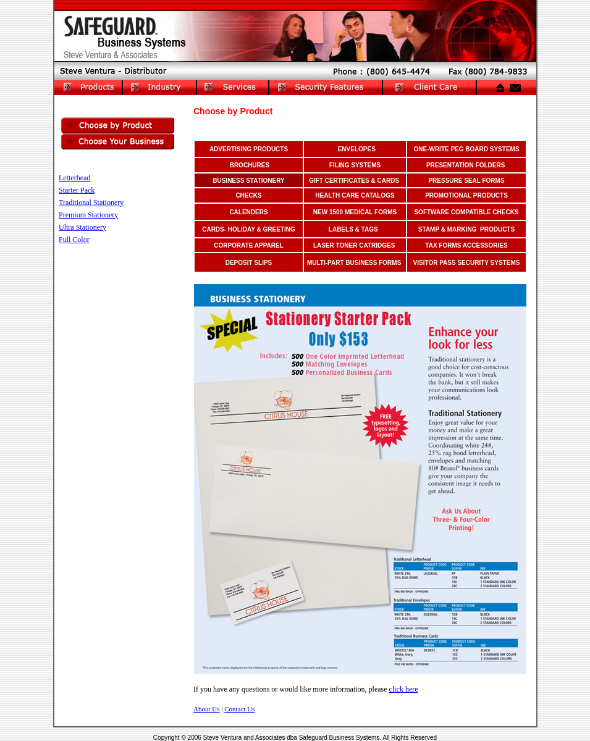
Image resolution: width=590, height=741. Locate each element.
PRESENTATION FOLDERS (465, 165)
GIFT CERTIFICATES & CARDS (354, 180)
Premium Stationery (88, 215)
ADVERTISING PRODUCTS (248, 149)
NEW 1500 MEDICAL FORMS (355, 212)
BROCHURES (249, 165)
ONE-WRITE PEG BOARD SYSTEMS (466, 149)
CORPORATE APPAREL (249, 245)
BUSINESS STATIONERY (249, 180)
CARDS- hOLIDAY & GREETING (248, 229)
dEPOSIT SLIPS (248, 262)
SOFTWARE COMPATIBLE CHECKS (466, 212)
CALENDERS (248, 212)
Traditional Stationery (91, 202)
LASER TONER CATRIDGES (354, 245)
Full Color (74, 239)
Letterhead (74, 178)
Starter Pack (77, 190)
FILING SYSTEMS (355, 165)
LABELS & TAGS (353, 229)
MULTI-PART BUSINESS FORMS (354, 262)
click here (403, 689)
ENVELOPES (357, 149)
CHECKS (248, 195)
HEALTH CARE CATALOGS (354, 195)
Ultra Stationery (82, 227)
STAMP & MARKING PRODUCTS (466, 229)
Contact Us (239, 709)
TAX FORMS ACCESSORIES (466, 245)
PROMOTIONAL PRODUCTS (466, 195)
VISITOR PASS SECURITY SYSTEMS (466, 262)
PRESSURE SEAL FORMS (466, 180)
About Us (206, 709)
